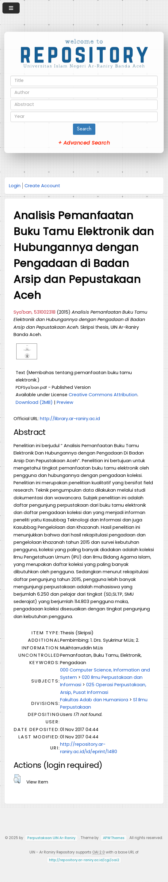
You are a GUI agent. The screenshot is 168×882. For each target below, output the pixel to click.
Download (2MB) (34, 402)
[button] (17, 778)
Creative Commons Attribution (103, 395)
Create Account (42, 186)
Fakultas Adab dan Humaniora (94, 700)
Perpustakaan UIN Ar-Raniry (51, 838)
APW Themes (113, 838)
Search (84, 128)
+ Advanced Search (84, 142)
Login (15, 186)
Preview (65, 402)
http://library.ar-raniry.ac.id (70, 419)
